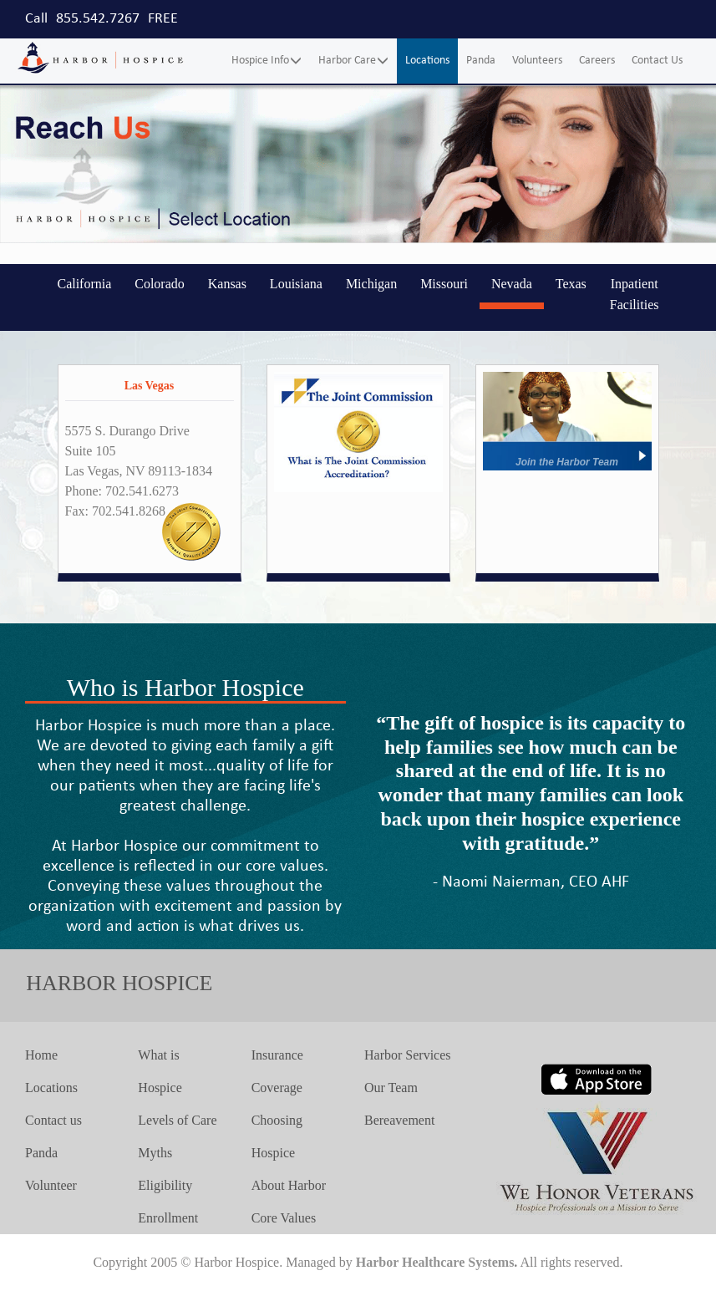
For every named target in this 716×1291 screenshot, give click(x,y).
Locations (427, 60)
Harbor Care (353, 60)
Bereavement (399, 1120)
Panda (480, 60)
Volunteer (51, 1185)
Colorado (160, 284)
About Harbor (288, 1185)
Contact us (53, 1120)
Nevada (511, 284)
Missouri (444, 284)
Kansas (227, 284)
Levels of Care (177, 1120)
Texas (571, 284)
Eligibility (165, 1185)
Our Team (391, 1087)
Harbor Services (407, 1055)
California (84, 284)
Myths (155, 1153)
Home (41, 1055)
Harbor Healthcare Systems (435, 1262)
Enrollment (168, 1218)
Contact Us (657, 60)
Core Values (283, 1218)
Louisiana (296, 284)
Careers (597, 60)
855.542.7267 (98, 19)
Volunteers (537, 60)
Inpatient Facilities (634, 294)
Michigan (371, 284)
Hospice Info (266, 60)
